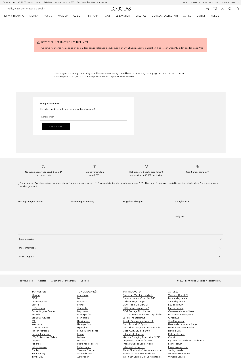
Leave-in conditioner (87, 330)
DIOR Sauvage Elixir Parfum (137, 311)
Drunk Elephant (39, 301)
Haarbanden (83, 321)
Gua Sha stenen (176, 321)
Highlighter (82, 327)
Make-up (81, 337)
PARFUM (48, 16)
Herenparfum (84, 324)
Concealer (82, 308)
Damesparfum (84, 314)
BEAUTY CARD (190, 3)
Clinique (36, 295)
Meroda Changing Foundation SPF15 (141, 337)
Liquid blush (174, 330)
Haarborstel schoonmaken (181, 327)
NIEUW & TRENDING (13, 16)
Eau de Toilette (175, 308)
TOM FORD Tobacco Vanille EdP (139, 353)
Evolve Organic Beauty (43, 311)
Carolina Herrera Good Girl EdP (139, 298)
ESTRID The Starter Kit (134, 317)
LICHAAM (93, 16)
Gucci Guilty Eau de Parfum (136, 330)
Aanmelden (56, 127)
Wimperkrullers (85, 353)
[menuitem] (15, 16)
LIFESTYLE (141, 16)
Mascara (81, 340)
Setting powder (176, 350)
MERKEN (33, 16)
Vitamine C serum (86, 350)
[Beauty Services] (207, 8)
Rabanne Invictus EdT (134, 347)
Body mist (82, 301)
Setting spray (84, 347)
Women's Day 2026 (178, 295)
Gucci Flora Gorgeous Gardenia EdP (141, 327)
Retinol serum (175, 344)
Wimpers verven (176, 357)
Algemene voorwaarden (63, 280)
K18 (34, 321)
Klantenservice (230, 3)
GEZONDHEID (122, 16)
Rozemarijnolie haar (178, 347)
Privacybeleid (27, 280)
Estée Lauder (38, 308)
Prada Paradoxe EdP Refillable (138, 344)
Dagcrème (82, 311)
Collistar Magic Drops (134, 301)
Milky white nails (176, 334)
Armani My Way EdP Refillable (138, 295)
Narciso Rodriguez (41, 334)
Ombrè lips (174, 337)
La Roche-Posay (40, 327)
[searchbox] (30, 8)
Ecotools (36, 304)
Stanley (35, 350)
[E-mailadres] (83, 116)
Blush (80, 298)
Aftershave (82, 295)
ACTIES (187, 16)
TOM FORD (37, 357)
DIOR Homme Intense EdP (136, 308)
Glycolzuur (173, 317)
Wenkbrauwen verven (179, 353)
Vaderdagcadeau (177, 301)
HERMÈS (36, 314)
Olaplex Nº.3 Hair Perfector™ (137, 340)
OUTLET (201, 16)
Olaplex (36, 340)
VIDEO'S (215, 16)
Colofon (42, 280)
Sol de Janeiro (39, 347)
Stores (203, 3)
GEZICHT (78, 16)
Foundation (83, 317)
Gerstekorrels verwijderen (181, 311)
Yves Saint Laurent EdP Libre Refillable (142, 357)
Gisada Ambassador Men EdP (138, 321)
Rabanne (36, 344)
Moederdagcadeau (178, 298)
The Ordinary (38, 353)
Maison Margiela (40, 330)
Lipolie (80, 334)
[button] (120, 238)
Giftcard (214, 3)
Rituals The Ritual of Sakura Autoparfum (143, 350)
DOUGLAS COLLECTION (165, 16)
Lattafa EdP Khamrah (133, 334)
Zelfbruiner (83, 357)
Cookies (84, 280)
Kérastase (37, 324)
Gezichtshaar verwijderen (181, 314)
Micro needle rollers (87, 344)
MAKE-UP (63, 16)
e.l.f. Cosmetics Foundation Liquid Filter (142, 314)
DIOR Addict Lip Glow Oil (136, 304)
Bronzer (81, 304)
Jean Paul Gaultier (41, 317)
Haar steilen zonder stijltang (182, 324)
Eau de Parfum (175, 304)
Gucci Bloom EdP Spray (135, 324)
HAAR (107, 16)
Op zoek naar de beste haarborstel (186, 340)
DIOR (34, 298)
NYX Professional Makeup (45, 337)
